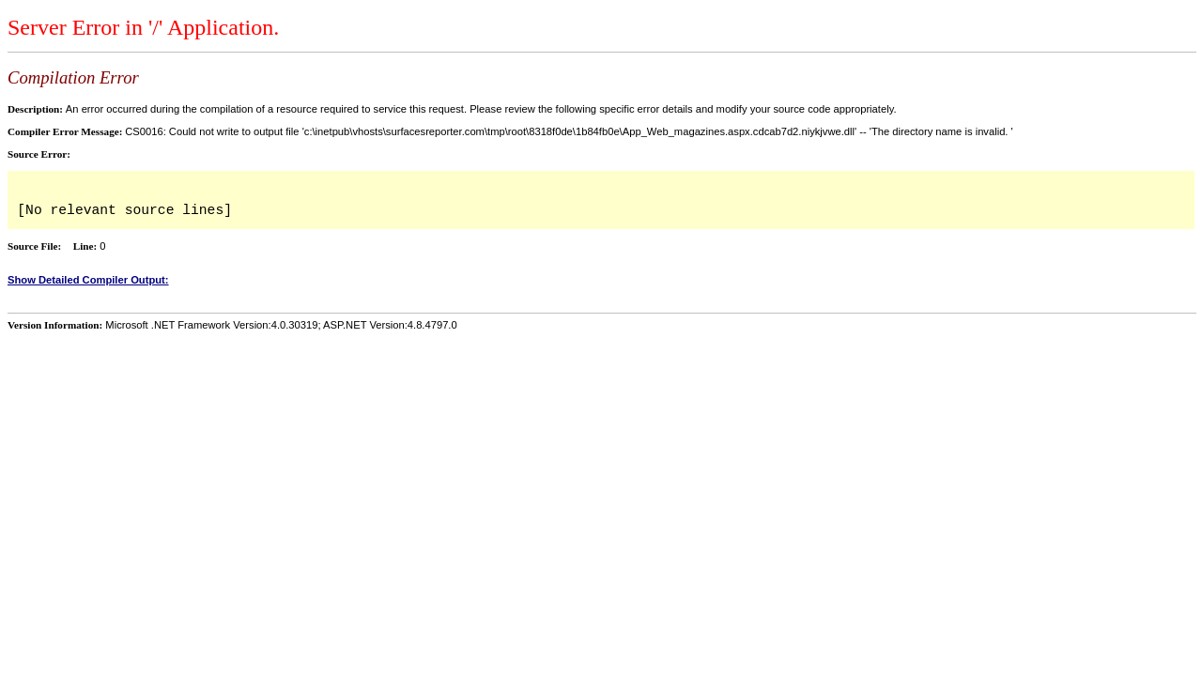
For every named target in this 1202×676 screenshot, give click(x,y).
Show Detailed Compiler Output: (88, 279)
